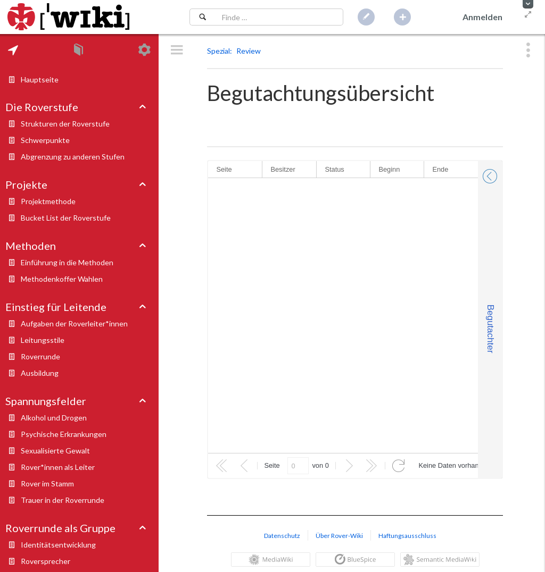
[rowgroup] (343, 315)
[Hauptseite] (68, 17)
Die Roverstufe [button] (41, 106)
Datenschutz (282, 536)
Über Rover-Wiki (339, 536)
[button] (528, 4)
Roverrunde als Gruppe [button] (60, 527)
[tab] (13, 50)
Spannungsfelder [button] (45, 400)
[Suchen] (202, 17)
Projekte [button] (26, 184)
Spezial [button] (218, 50)
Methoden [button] (30, 245)
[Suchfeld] (279, 17)
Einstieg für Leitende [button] (55, 306)
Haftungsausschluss (407, 536)
